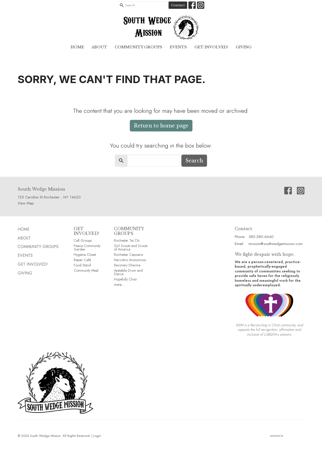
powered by (287, 436)
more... (119, 284)
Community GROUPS (138, 47)
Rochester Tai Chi (127, 240)
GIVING (244, 47)
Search (194, 161)
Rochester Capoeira (128, 254)
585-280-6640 (261, 236)
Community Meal (86, 270)
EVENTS (178, 47)
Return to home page (161, 126)
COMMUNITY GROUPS (129, 231)
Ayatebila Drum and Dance (128, 272)
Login (97, 435)
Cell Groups (83, 240)
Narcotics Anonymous (130, 259)
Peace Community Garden (87, 247)
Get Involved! (211, 47)
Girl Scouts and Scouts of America (130, 247)
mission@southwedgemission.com (276, 244)
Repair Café (82, 259)
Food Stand (82, 265)
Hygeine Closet (85, 254)
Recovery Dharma (127, 265)
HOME (77, 47)
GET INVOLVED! (86, 231)
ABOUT (99, 47)
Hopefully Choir (125, 279)
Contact (178, 5)
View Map (26, 203)
